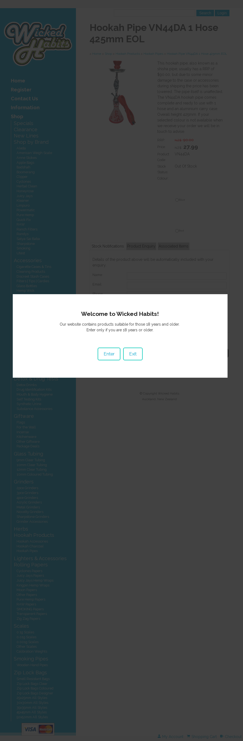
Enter (110, 368)
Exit (134, 368)
